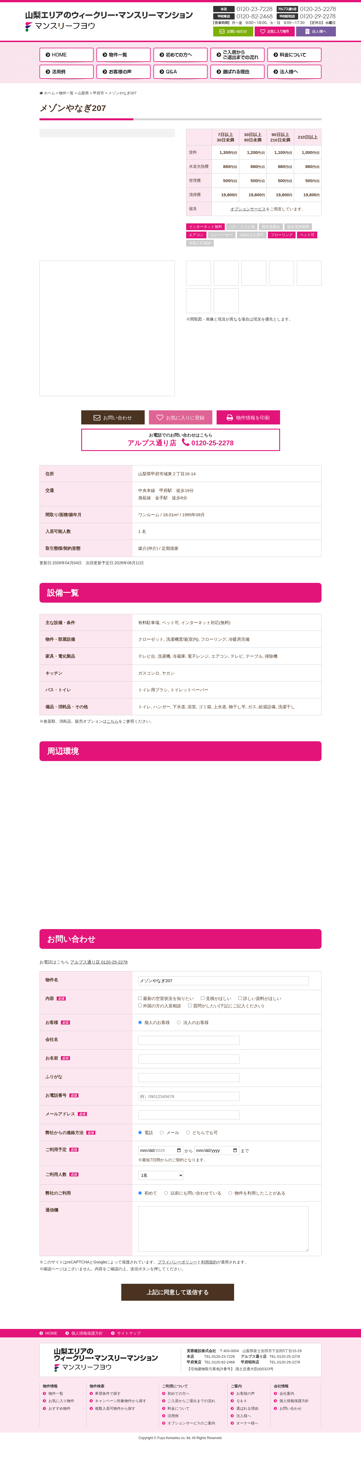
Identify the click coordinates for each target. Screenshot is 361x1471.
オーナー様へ (247, 1423)
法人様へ (243, 1416)
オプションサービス (248, 209)
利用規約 (209, 1262)
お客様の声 (245, 1393)
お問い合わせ (113, 417)
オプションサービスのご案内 (191, 1423)
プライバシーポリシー (177, 1262)
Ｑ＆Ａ (241, 1401)
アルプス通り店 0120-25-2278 (98, 962)
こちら (112, 721)
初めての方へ (179, 1393)
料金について (179, 1408)
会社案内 (286, 1393)
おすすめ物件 (60, 1408)
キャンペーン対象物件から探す (120, 1401)
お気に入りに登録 (180, 417)
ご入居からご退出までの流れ (191, 1401)
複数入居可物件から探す (115, 1408)
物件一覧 (56, 1393)
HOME (51, 1333)
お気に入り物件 (61, 1401)
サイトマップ (129, 1333)
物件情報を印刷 (248, 417)
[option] (107, 328)
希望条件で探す (108, 1393)
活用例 (173, 1416)
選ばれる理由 (247, 1408)
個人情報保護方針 (87, 1333)
